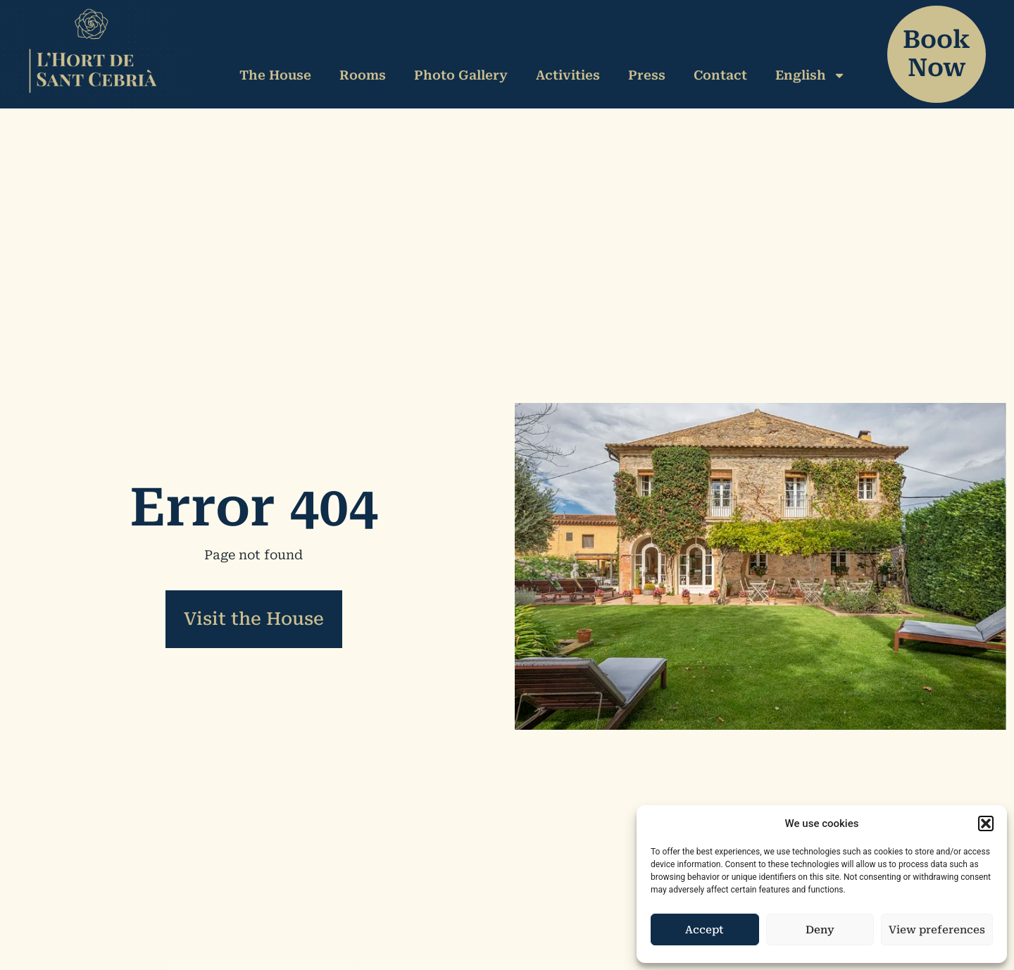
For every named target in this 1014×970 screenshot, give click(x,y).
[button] (986, 823)
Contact (720, 75)
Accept (704, 930)
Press (646, 75)
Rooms (362, 75)
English (810, 75)
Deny (820, 930)
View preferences (937, 930)
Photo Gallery (461, 75)
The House (275, 75)
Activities (568, 75)
